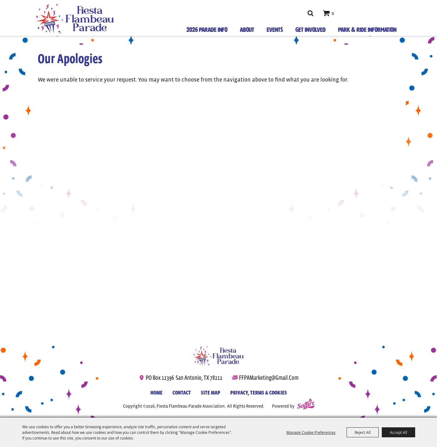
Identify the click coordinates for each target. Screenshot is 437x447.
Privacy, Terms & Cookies (258, 393)
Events (275, 29)
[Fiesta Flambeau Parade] (219, 356)
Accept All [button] (398, 432)
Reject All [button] (363, 432)
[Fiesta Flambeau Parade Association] (75, 18)
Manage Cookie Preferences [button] (311, 432)
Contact (181, 393)
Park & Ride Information (367, 29)
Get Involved (310, 29)
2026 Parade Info (207, 29)
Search (310, 13)
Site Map (210, 393)
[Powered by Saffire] (305, 404)
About (247, 29)
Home (156, 393)
